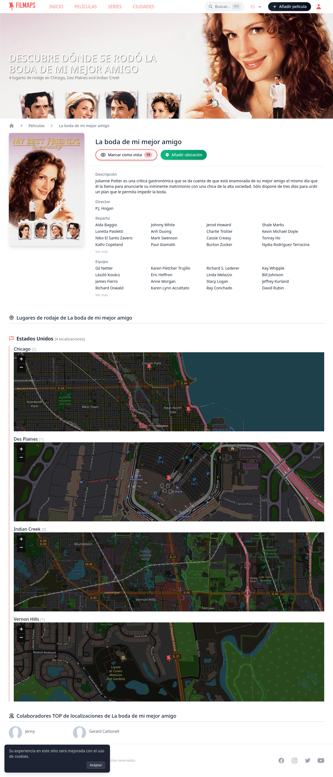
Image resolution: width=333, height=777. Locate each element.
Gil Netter (104, 268)
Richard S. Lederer (223, 268)
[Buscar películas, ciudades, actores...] (224, 6)
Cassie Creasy (219, 238)
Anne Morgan (163, 281)
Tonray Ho (271, 238)
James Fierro (106, 281)
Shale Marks (273, 224)
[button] (149, 367)
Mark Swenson (164, 238)
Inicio (56, 7)
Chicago (23, 349)
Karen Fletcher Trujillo (170, 268)
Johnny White (163, 224)
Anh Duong (161, 231)
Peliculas (37, 125)
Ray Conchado (219, 287)
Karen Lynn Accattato (170, 287)
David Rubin (273, 287)
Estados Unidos (35, 338)
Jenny (30, 731)
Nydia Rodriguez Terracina (286, 244)
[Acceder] (318, 6)
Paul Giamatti (163, 244)
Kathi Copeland (109, 244)
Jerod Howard (219, 224)
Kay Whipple (273, 268)
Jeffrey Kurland (275, 281)
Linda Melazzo (219, 274)
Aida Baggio (106, 224)
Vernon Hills (27, 619)
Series (115, 7)
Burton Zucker (219, 244)
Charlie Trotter (220, 231)
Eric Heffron (161, 274)
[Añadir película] (289, 6)
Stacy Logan (217, 281)
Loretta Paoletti (109, 231)
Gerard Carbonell (104, 731)
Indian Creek (28, 529)
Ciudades (143, 7)
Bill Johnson (272, 274)
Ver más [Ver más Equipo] (101, 295)
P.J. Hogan (104, 208)
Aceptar (96, 765)
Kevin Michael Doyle (280, 231)
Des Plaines (26, 439)
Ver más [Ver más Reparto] (101, 252)
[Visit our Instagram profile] (294, 760)
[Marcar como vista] (126, 154)
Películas (86, 7)
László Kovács (107, 274)
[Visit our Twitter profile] (307, 760)
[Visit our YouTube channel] (321, 760)
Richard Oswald (109, 287)
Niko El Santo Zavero (114, 238)
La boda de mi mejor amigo (84, 125)
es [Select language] (257, 7)
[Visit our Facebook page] (281, 760)
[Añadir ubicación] (184, 155)
